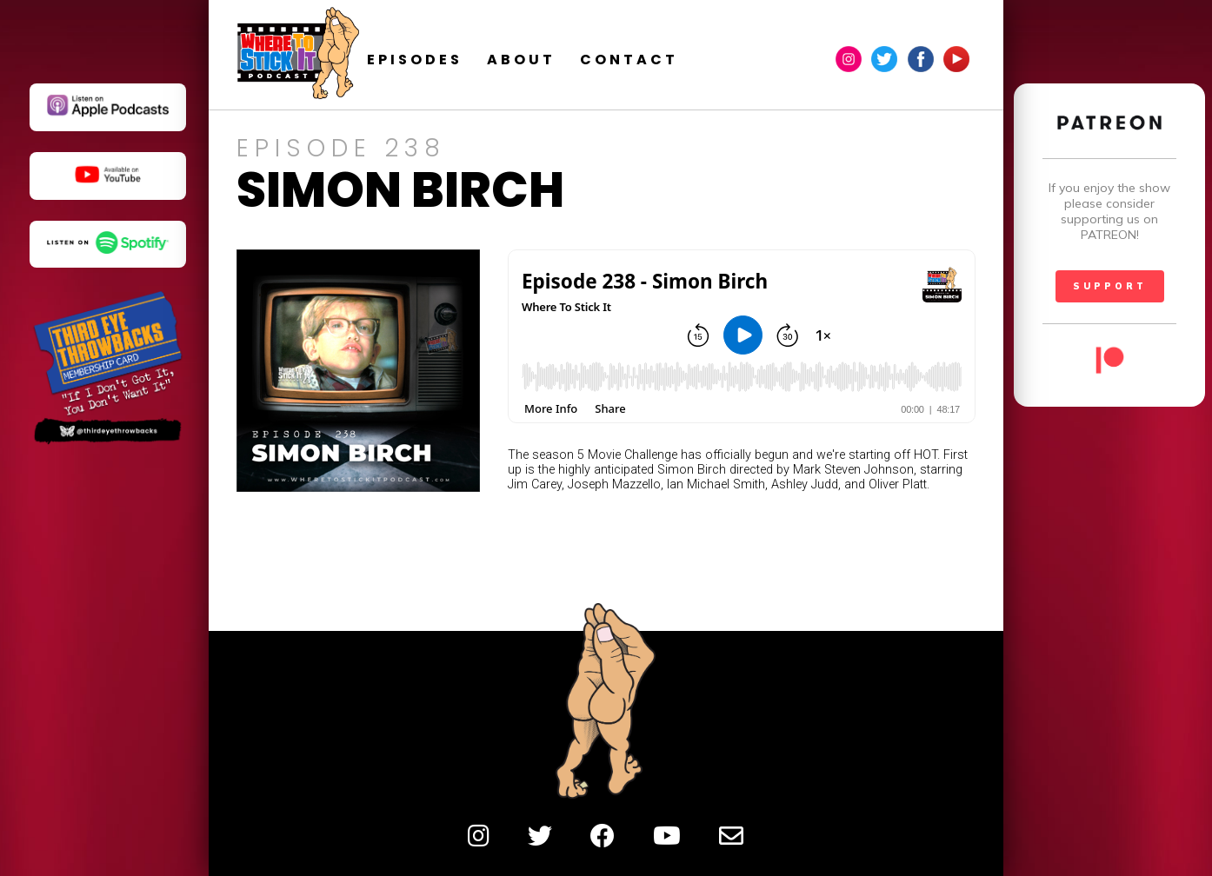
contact (664, 60)
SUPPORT (1110, 286)
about (556, 60)
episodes (449, 60)
